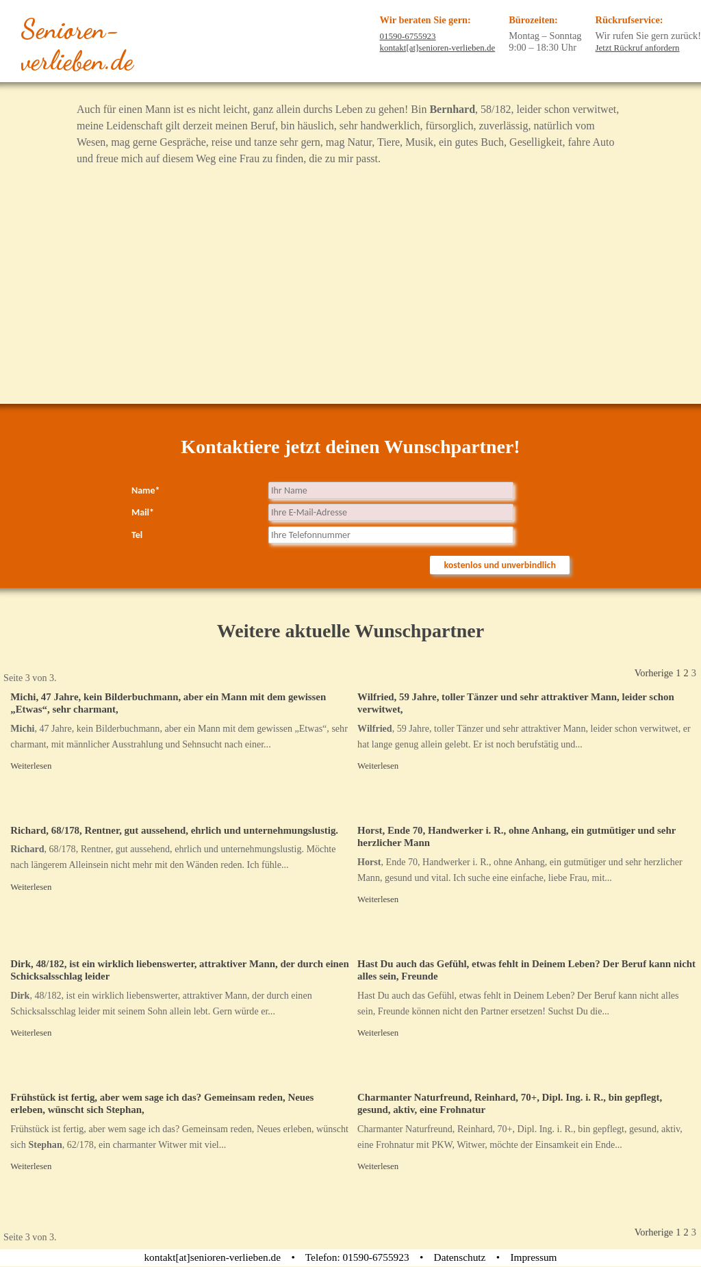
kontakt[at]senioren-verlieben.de (438, 47)
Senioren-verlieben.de (77, 45)
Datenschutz (460, 1257)
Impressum (533, 1257)
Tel (136, 535)
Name (145, 490)
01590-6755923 (408, 36)
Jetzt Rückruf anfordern (638, 47)
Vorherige (654, 672)
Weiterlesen (30, 766)
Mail (142, 512)
